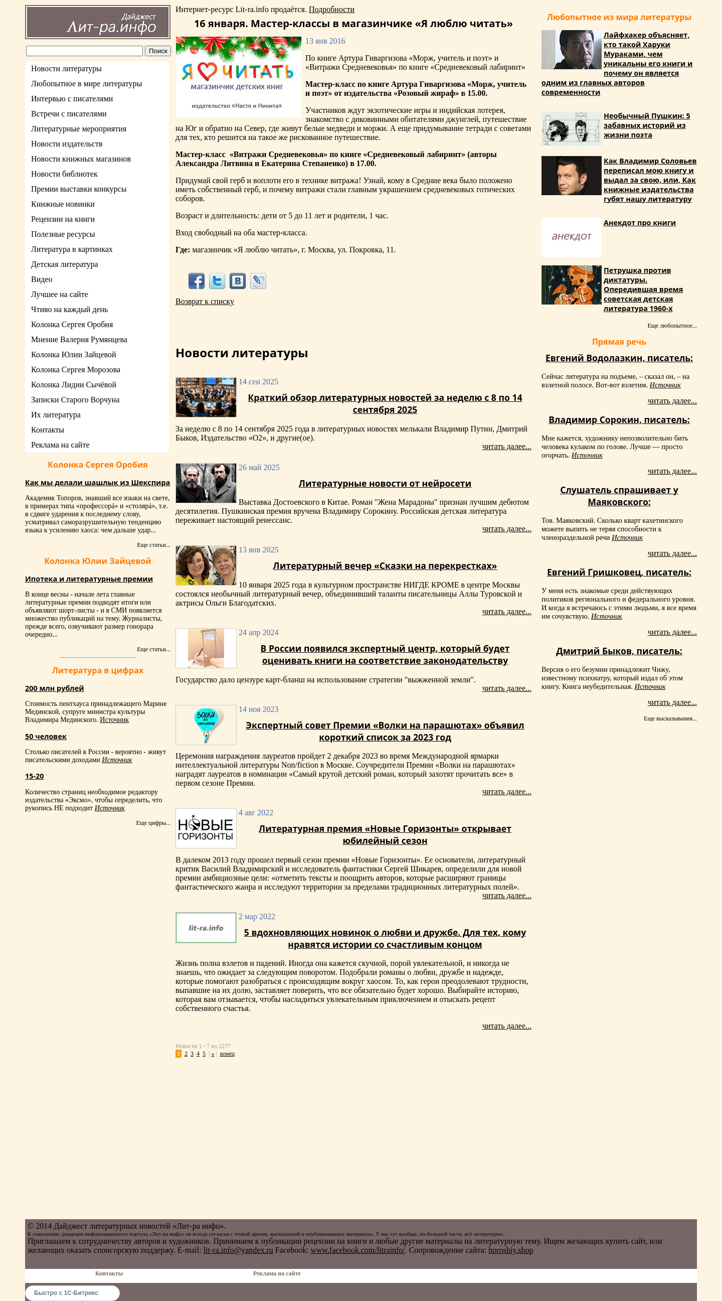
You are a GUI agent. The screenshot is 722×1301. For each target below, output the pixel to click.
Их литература (56, 414)
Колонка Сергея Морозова (75, 369)
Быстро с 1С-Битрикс (66, 1292)
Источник (114, 720)
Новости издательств (67, 143)
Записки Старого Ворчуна (75, 399)
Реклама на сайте (60, 445)
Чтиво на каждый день (69, 309)
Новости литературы (66, 68)
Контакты (47, 429)
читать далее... (506, 446)
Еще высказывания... (670, 718)
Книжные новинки (63, 204)
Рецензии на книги (63, 219)
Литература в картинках (72, 249)
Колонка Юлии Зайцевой (73, 354)
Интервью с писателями (72, 98)
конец (227, 1053)
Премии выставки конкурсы (78, 189)
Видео (41, 279)
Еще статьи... (153, 544)
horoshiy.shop (510, 1250)
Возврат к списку (204, 301)
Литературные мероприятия (78, 128)
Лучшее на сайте (59, 294)
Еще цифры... (153, 822)
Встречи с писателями (69, 113)
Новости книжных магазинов (81, 159)
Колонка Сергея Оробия (72, 324)
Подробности (331, 9)
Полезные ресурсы (63, 234)
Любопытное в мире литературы (86, 83)
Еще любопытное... (672, 325)
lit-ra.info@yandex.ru (238, 1250)
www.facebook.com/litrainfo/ (357, 1250)
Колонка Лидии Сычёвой (73, 384)
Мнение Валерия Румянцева (79, 339)
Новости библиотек (64, 174)
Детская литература (64, 264)
